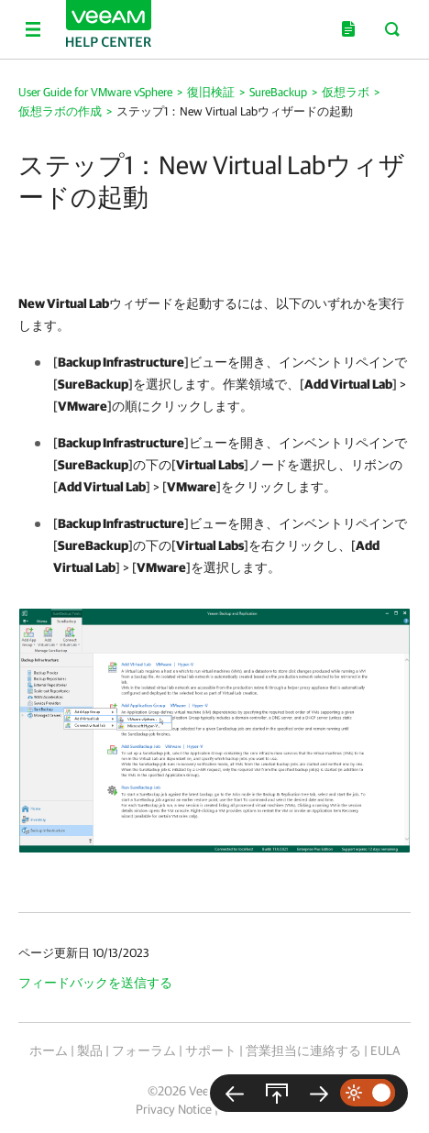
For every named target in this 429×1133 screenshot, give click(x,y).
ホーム (48, 1050)
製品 (90, 1050)
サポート (210, 1050)
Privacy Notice (174, 1109)
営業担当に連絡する (303, 1050)
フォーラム (144, 1050)
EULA (385, 1050)
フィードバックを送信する (95, 982)
